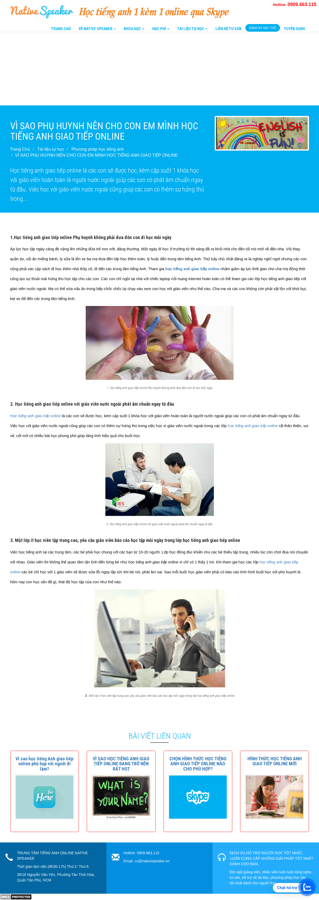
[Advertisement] (157, 68)
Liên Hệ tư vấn (228, 28)
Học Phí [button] (160, 28)
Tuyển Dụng (294, 28)
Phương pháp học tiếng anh (98, 149)
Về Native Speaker (97, 28)
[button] (44, 764)
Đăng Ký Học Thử (262, 28)
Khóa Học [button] (134, 28)
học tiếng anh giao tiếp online (193, 269)
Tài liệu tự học (50, 149)
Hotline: (294, 5)
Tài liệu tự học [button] (192, 28)
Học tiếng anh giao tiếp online (35, 416)
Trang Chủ (61, 28)
